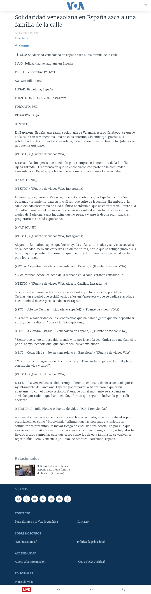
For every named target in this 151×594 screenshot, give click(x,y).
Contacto (83, 522)
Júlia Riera (21, 38)
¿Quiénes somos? (26, 541)
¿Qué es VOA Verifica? (91, 561)
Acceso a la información (30, 561)
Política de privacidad (91, 541)
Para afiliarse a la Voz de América (36, 522)
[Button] (22, 46)
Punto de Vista (24, 582)
